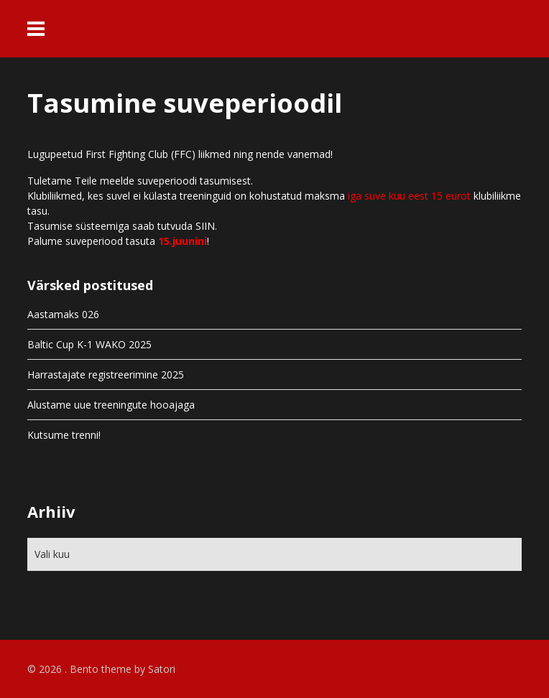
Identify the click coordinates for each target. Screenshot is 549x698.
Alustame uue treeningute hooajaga (111, 404)
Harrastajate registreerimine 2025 (105, 374)
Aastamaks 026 (63, 314)
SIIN (205, 226)
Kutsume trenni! (64, 435)
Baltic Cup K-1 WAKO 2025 (89, 344)
